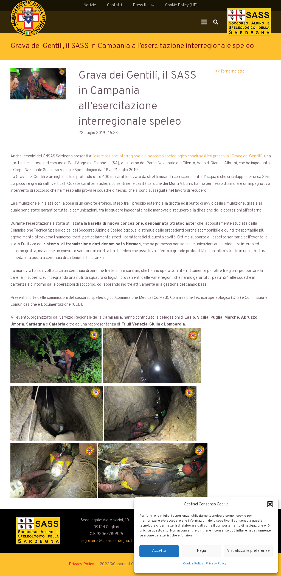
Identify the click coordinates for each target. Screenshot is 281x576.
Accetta (159, 550)
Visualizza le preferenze (248, 550)
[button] (270, 504)
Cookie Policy (193, 563)
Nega (201, 550)
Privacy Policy (216, 563)
